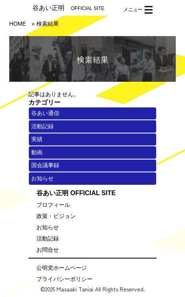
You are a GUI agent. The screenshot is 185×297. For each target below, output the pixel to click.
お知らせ (42, 178)
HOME (17, 23)
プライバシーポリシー (64, 279)
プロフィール (53, 205)
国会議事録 (45, 165)
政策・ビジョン (56, 216)
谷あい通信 (45, 113)
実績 (36, 139)
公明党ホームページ (61, 268)
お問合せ (47, 249)
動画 (36, 152)
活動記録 (42, 126)
